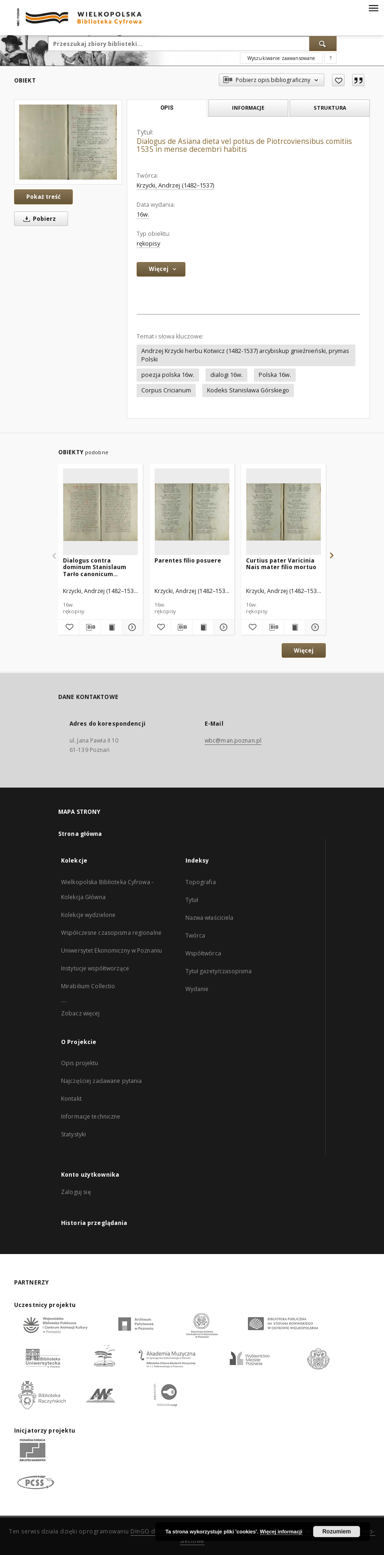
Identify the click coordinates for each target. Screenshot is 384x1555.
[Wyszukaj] (323, 43)
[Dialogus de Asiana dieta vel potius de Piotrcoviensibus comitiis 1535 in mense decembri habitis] (68, 142)
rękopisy (148, 244)
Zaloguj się (76, 1192)
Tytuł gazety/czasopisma (218, 971)
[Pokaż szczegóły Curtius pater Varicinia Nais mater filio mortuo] (314, 627)
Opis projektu (80, 1063)
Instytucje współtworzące (95, 968)
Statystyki (73, 1134)
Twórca (195, 935)
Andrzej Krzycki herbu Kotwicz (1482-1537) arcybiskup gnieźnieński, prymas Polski (245, 355)
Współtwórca (203, 953)
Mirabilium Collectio (88, 986)
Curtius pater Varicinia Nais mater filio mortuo (281, 563)
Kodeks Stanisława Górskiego (248, 390)
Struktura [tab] (330, 107)
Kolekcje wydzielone (88, 915)
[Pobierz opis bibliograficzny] (89, 627)
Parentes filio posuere (187, 560)
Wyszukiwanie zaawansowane (281, 58)
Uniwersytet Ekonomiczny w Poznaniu (111, 950)
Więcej (304, 650)
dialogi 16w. (226, 375)
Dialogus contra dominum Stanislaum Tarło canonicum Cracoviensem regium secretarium (96, 567)
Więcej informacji (281, 1531)
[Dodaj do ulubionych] (338, 80)
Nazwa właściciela (209, 918)
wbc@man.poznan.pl (233, 740)
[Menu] (373, 7)
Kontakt (71, 1099)
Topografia (200, 882)
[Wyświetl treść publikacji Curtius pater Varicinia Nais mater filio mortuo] (294, 627)
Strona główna (80, 834)
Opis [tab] (167, 108)
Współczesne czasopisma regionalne (111, 933)
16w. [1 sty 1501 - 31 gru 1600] (143, 214)
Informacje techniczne (91, 1116)
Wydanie (197, 989)
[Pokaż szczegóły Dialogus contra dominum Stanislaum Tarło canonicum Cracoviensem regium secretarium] (131, 627)
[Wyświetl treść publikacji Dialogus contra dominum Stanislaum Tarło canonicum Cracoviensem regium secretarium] (111, 627)
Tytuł (192, 900)
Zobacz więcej (80, 1013)
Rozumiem (337, 1531)
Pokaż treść (43, 197)
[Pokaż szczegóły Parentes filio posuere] (222, 627)
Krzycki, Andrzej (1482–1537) (175, 185)
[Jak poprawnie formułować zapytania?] (330, 58)
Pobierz (38, 218)
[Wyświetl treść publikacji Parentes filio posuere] (202, 627)
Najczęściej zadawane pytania (101, 1081)
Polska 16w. (275, 375)
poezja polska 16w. (167, 375)
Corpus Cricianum (166, 390)
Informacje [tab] (248, 107)
